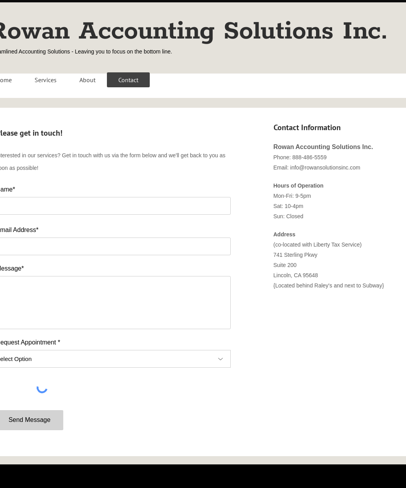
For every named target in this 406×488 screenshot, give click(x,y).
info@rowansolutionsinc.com (325, 167)
